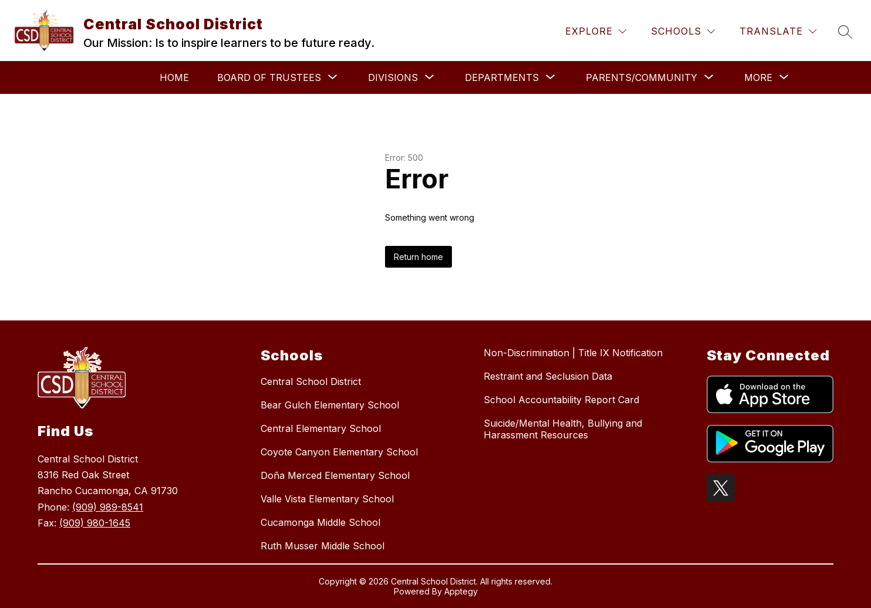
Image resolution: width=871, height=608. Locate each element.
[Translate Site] (778, 31)
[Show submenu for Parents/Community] (641, 77)
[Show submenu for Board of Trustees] (269, 77)
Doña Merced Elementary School (335, 475)
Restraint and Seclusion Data (548, 376)
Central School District (311, 381)
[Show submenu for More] (758, 77)
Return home (418, 257)
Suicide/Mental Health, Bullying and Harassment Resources (563, 429)
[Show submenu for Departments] (502, 77)
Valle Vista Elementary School (327, 499)
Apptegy (461, 591)
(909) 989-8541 (107, 507)
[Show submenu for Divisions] (393, 77)
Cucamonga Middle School (320, 522)
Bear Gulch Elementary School (330, 405)
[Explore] (595, 31)
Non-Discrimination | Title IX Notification (573, 353)
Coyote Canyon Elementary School (339, 452)
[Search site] (845, 32)
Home (174, 77)
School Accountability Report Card (561, 400)
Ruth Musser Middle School (322, 546)
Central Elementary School (321, 428)
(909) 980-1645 (94, 523)
